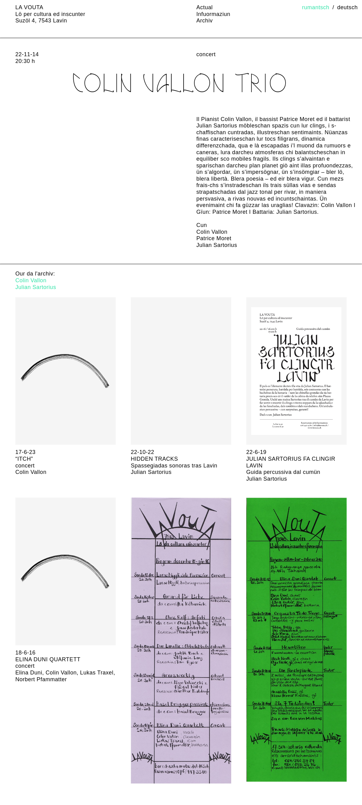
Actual (205, 7)
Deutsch (347, 7)
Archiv (205, 21)
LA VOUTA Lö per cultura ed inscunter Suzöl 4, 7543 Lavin (50, 14)
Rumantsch (315, 7)
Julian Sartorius (35, 287)
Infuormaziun (214, 14)
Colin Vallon (30, 280)
